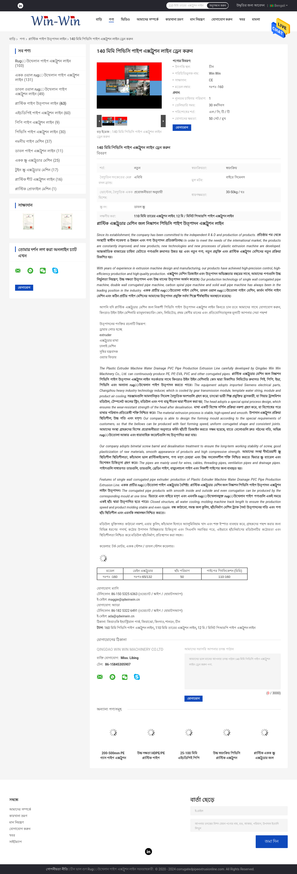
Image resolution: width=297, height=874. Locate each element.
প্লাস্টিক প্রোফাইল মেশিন (33, 189)
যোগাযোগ (182, 127)
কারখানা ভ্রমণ (174, 19)
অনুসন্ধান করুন (217, 5)
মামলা (256, 19)
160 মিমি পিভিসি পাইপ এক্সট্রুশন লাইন (129, 628)
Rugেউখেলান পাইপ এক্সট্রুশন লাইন (43, 61)
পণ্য (111, 19)
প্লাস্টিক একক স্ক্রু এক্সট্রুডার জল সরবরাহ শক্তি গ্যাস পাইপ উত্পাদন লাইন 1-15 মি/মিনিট (264, 755)
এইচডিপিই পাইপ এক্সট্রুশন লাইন (39, 113)
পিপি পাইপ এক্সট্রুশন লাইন (34, 122)
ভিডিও (125, 19)
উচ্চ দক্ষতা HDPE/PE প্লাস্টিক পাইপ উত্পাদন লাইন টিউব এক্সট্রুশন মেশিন (151, 755)
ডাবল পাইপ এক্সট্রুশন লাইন (35, 151)
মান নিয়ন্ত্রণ (197, 19)
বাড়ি (99, 19)
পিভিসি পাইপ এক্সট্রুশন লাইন (36, 132)
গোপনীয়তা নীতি (57, 869)
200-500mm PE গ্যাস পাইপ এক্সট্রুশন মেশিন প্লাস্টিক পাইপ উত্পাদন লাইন (113, 755)
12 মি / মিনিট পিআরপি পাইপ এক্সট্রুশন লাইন (226, 628)
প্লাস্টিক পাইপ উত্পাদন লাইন (47, 39)
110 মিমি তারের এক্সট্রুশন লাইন (175, 628)
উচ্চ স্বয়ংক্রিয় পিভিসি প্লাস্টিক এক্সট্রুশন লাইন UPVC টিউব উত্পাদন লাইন (226, 755)
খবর (242, 19)
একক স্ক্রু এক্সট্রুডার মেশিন (33, 160)
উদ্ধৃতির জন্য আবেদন (250, 5)
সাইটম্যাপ (15, 842)
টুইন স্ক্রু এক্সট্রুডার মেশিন (33, 170)
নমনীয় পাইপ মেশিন (29, 141)
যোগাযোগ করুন (221, 19)
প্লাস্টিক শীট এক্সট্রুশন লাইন (35, 179)
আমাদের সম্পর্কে (147, 19)
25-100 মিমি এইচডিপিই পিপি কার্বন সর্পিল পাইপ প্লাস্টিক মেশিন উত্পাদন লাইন (188, 755)
